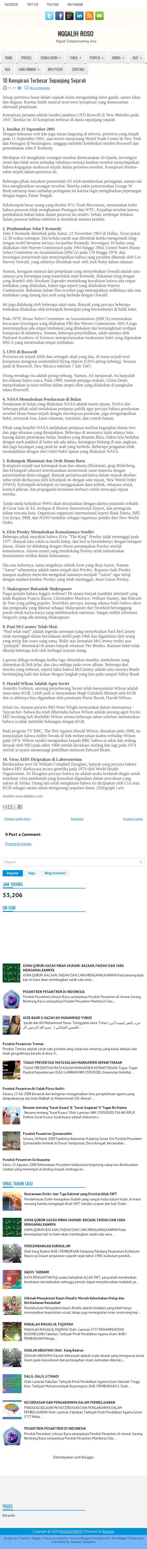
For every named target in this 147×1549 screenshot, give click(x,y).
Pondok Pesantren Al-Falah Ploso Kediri (33, 1088)
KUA (7, 69)
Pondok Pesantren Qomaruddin (47, 1133)
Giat (139, 56)
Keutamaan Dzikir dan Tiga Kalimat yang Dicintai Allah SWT (70, 1194)
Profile (26, 57)
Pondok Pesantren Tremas (23, 1044)
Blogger (87, 1457)
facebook (11, 4)
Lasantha (62, 1538)
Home (8, 57)
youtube (53, 4)
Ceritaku (78, 69)
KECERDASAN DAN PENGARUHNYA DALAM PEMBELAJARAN (69, 1402)
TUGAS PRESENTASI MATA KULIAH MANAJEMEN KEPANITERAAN (72, 1062)
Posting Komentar (18, 844)
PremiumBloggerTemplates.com (90, 1538)
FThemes (24, 1538)
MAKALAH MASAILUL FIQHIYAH (48, 1324)
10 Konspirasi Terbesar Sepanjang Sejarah (44, 80)
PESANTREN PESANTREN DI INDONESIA (54, 992)
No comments (40, 88)
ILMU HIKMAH (31, 68)
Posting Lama (133, 819)
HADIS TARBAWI (36, 1272)
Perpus (98, 56)
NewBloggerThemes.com (127, 1538)
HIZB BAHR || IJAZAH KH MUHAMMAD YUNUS (57, 1018)
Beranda (77, 819)
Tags (31, 873)
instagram (75, 4)
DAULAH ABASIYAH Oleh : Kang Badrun (53, 1350)
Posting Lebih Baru (17, 819)
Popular (13, 873)
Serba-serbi (52, 56)
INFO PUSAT (55, 69)
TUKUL (77, 56)
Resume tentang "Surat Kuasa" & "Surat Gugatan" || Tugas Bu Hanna (74, 1107)
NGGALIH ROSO (75, 33)
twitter (32, 4)
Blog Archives (55, 873)
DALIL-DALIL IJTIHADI (41, 1376)
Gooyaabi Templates (83, 1542)
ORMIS (120, 56)
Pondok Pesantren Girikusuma (26, 1160)
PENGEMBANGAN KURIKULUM (47, 1246)
